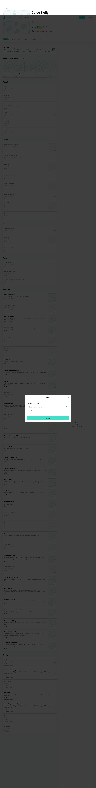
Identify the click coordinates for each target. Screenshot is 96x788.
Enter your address (33, 389)
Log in (29, 396)
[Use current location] (66, 392)
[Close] (68, 383)
